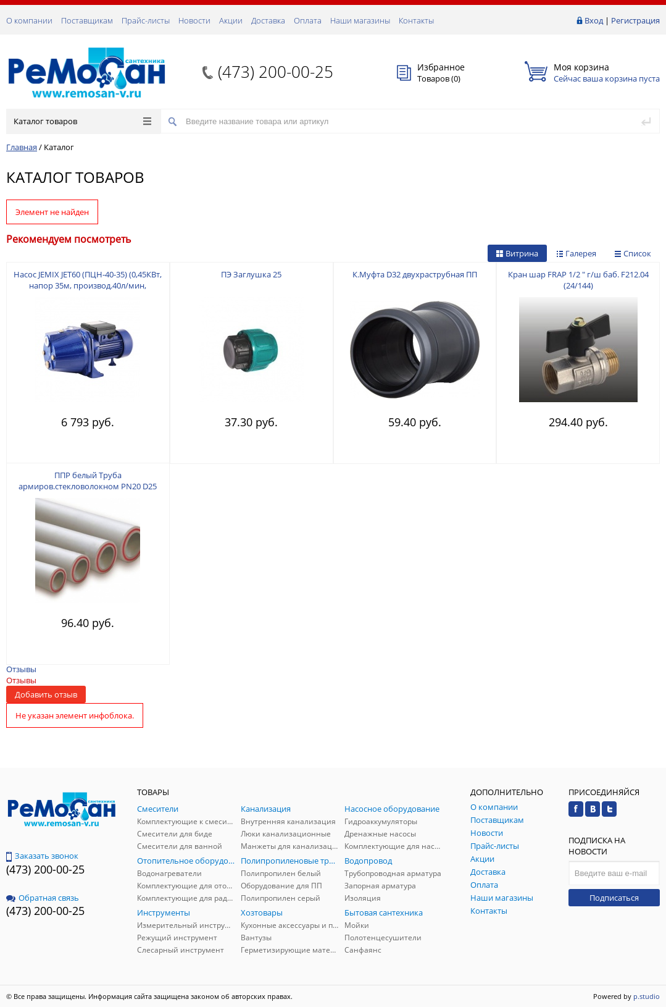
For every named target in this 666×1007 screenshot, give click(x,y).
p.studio (646, 996)
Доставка (268, 20)
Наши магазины (360, 20)
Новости (194, 20)
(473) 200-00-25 (275, 72)
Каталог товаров (82, 121)
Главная (21, 147)
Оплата (308, 20)
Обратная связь (42, 897)
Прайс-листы (146, 20)
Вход (594, 20)
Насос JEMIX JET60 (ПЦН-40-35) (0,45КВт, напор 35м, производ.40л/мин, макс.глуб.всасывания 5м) (88, 285)
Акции (231, 20)
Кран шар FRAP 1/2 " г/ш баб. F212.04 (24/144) (578, 280)
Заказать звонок (42, 855)
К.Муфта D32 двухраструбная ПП (414, 274)
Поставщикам (87, 20)
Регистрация (635, 20)
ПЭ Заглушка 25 (251, 274)
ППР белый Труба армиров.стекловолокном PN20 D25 (88, 481)
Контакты (416, 20)
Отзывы (21, 669)
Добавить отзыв (46, 694)
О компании (29, 20)
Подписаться (614, 897)
